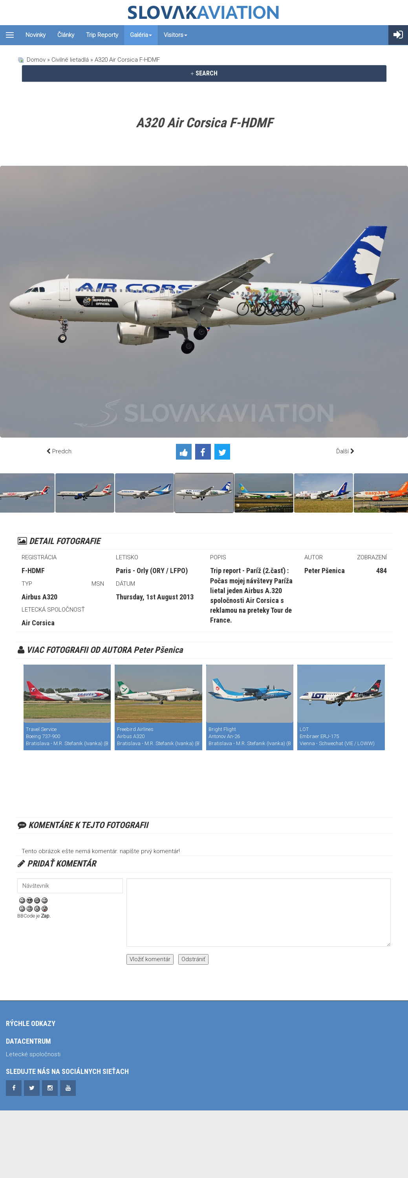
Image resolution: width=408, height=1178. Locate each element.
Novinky (36, 34)
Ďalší (342, 451)
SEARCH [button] (204, 73)
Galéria (141, 34)
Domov (36, 59)
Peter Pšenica (324, 570)
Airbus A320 (39, 597)
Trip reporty (102, 34)
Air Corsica (38, 623)
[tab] (204, 73)
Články (65, 34)
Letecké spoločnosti (33, 1054)
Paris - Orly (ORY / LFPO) (152, 570)
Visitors (175, 34)
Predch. (62, 451)
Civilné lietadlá (70, 59)
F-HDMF (33, 570)
